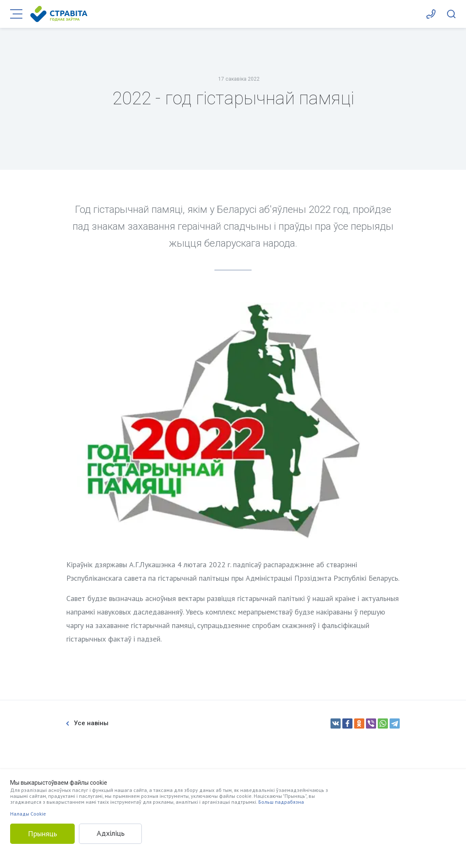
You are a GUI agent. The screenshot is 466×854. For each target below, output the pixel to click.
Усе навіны (87, 723)
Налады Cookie (28, 813)
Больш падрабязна (281, 802)
